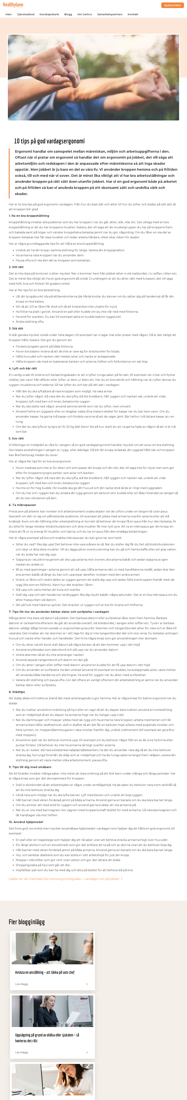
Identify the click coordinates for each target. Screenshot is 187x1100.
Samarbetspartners (110, 14)
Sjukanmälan (172, 5)
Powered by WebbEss (164, 1094)
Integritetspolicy (17, 1094)
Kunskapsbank (50, 14)
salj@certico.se (153, 1044)
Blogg (69, 14)
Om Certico (85, 14)
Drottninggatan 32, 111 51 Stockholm (111, 1068)
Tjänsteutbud (26, 14)
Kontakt (133, 14)
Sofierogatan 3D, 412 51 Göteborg (113, 1052)
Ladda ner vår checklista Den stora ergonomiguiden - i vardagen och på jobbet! (64, 879)
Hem (9, 14)
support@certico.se (156, 1049)
